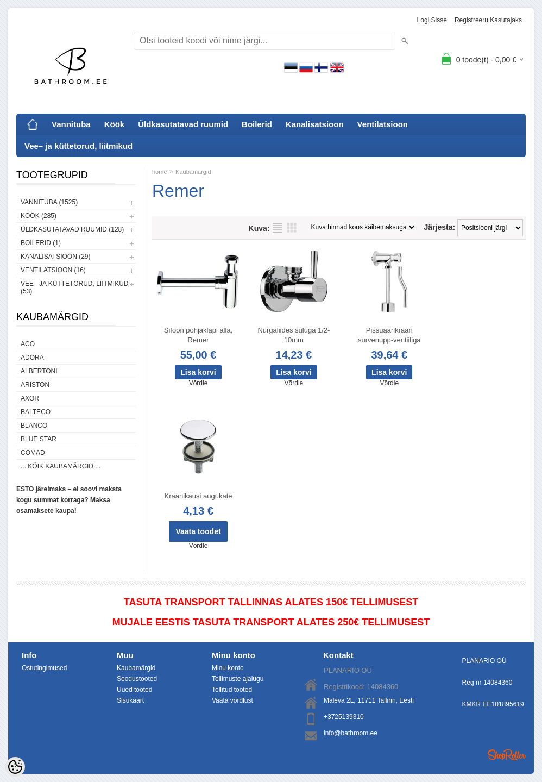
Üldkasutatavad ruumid (183, 124)
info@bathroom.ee (350, 733)
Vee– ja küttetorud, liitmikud (78, 146)
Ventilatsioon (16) (53, 270)
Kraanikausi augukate (198, 496)
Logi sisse (432, 20)
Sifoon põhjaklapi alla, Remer (198, 335)
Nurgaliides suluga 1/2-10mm (293, 335)
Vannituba (71, 124)
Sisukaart (130, 700)
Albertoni (39, 371)
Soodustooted (137, 679)
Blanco (34, 425)
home (159, 171)
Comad (33, 452)
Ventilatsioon (382, 124)
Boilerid (257, 124)
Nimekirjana (277, 228)
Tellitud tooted (232, 689)
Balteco (36, 412)
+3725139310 (344, 717)
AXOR (30, 398)
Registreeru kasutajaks (488, 20)
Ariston (35, 385)
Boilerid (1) (41, 243)
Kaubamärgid (193, 171)
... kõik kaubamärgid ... (60, 466)
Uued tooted (134, 689)
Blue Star (38, 439)
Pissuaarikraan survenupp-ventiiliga (389, 335)
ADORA (32, 357)
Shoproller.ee (507, 754)
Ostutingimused (44, 668)
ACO (28, 344)
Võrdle (198, 383)
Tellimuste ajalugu (237, 679)
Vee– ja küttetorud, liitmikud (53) (74, 287)
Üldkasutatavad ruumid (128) (72, 229)
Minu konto (228, 668)
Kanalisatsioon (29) (55, 256)
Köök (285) (38, 216)
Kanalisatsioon (315, 124)
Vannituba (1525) (49, 202)
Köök (114, 124)
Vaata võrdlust (232, 700)
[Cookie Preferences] (15, 767)
